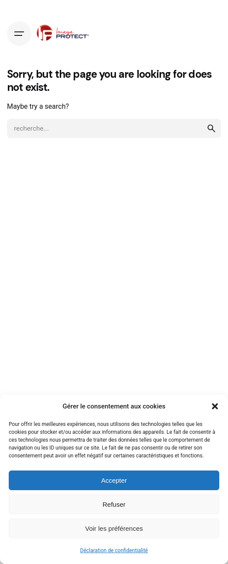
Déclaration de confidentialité (114, 550)
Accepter (114, 480)
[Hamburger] (19, 33)
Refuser (114, 504)
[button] (215, 406)
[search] (211, 128)
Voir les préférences (114, 528)
